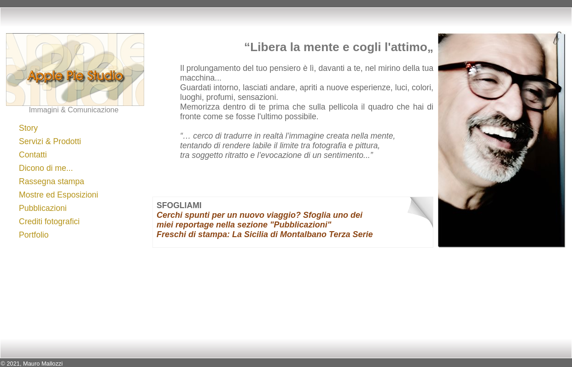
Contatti (33, 154)
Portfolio (34, 234)
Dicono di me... (46, 168)
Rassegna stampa (51, 181)
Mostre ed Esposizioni (58, 194)
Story (28, 128)
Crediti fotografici (49, 221)
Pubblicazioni (43, 208)
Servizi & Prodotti (50, 141)
